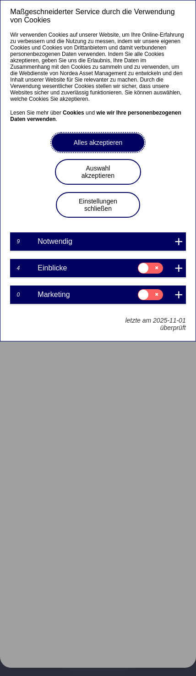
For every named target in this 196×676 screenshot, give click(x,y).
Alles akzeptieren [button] (98, 142)
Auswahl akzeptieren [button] (98, 172)
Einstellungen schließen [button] (98, 205)
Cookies (73, 113)
